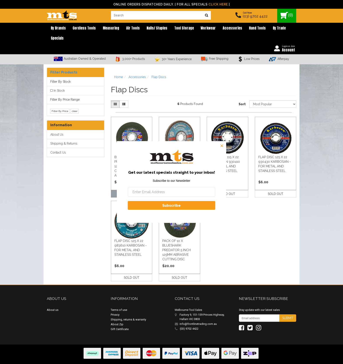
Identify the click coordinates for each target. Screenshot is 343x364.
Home (118, 68)
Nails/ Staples (147, 28)
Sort (242, 95)
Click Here (218, 4)
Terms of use (119, 301)
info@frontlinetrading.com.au (198, 315)
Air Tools (125, 28)
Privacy (115, 305)
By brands (57, 28)
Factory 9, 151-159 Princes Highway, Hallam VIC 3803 (202, 308)
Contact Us (58, 143)
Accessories (216, 28)
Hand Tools (239, 28)
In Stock (59, 81)
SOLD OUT (227, 184)
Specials (276, 28)
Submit (287, 309)
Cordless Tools (81, 28)
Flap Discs (159, 68)
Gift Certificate (120, 320)
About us (52, 301)
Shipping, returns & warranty (128, 310)
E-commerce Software (275, 357)
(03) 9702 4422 (255, 16)
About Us (56, 125)
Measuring (105, 28)
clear (74, 101)
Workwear (194, 28)
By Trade (259, 28)
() (286, 15)
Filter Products (63, 63)
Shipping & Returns (63, 134)
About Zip (117, 315)
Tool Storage (172, 28)
